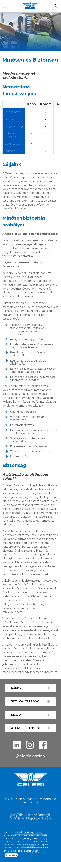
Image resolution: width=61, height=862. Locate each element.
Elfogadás (11, 858)
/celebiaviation (30, 756)
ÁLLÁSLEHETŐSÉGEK (27, 728)
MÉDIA (16, 714)
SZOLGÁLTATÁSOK (25, 701)
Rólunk (16, 688)
